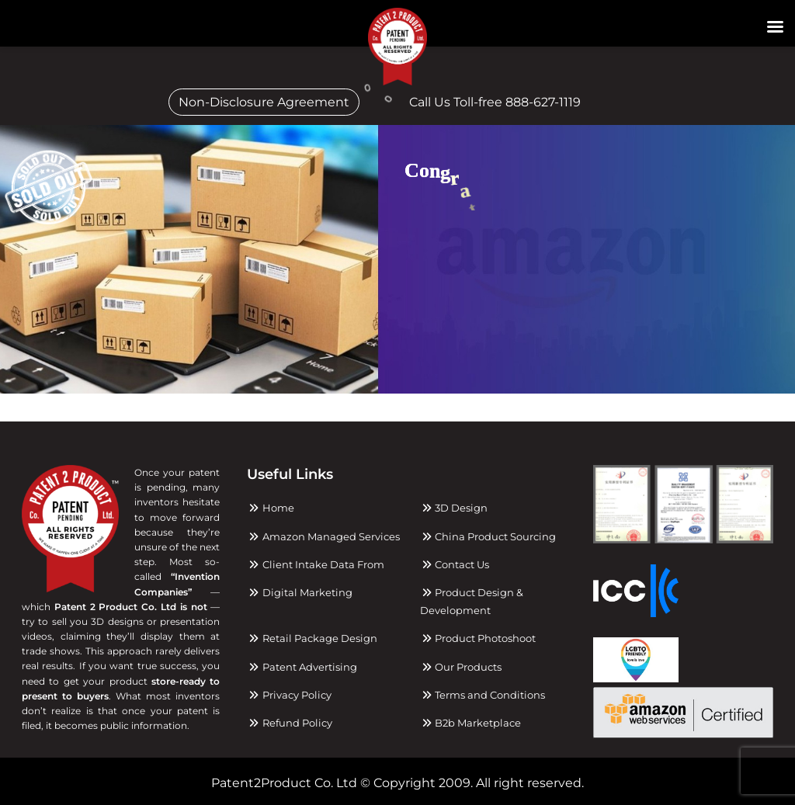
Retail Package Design (312, 638)
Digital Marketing (299, 592)
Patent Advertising (301, 667)
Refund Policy (289, 723)
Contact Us (454, 564)
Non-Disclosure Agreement (264, 102)
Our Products (461, 667)
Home (270, 507)
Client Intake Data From (315, 564)
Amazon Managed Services (323, 536)
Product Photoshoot (478, 638)
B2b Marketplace (470, 723)
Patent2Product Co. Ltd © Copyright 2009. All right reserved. (397, 783)
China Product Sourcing (488, 536)
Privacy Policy (289, 695)
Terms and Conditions (482, 695)
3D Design (454, 507)
